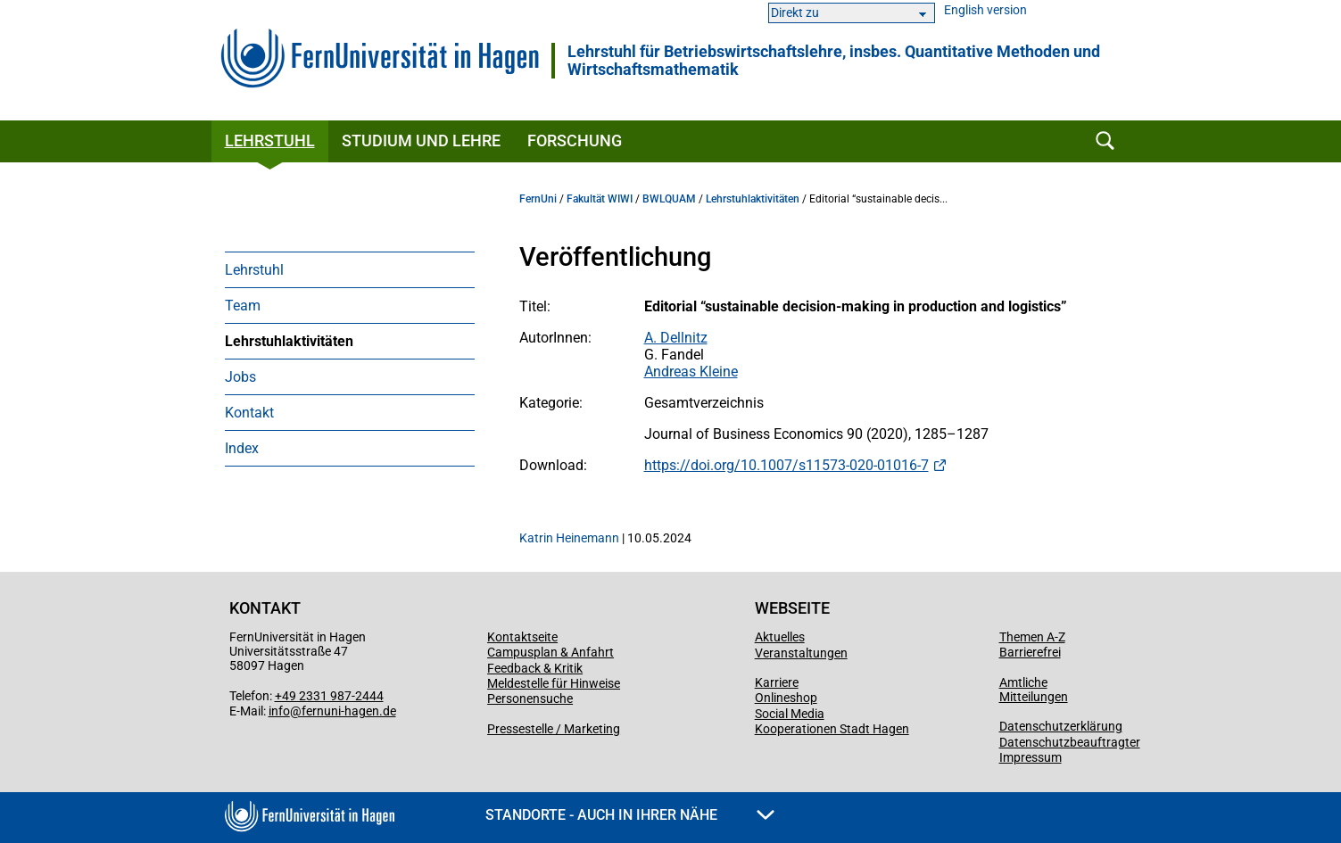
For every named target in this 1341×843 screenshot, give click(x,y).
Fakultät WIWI (600, 199)
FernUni (538, 199)
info (279, 711)
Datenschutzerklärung (1060, 726)
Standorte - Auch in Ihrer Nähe (629, 814)
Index (242, 448)
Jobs (240, 376)
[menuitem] (350, 269)
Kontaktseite (522, 637)
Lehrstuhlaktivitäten (289, 341)
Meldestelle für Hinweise (553, 683)
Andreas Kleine (691, 371)
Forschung (574, 140)
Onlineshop (786, 697)
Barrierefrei (1030, 652)
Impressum (1030, 757)
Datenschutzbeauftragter (1069, 742)
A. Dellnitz (676, 337)
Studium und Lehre (421, 140)
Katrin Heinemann (569, 538)
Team (243, 305)
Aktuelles (780, 637)
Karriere (777, 682)
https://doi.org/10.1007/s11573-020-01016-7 (786, 465)
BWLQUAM (669, 199)
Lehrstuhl (270, 140)
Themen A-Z (1032, 637)
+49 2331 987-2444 (329, 696)
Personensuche (530, 698)
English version (985, 10)
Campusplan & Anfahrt (550, 652)
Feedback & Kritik (535, 668)
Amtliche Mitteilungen (1033, 689)
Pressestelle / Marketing (553, 729)
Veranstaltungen (801, 653)
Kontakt (249, 412)
